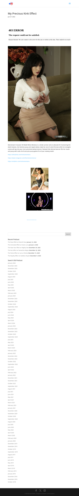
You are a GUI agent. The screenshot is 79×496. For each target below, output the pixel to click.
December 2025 (12, 266)
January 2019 (12, 474)
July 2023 (10, 340)
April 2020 (11, 433)
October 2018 (12, 482)
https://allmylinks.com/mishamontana (19, 154)
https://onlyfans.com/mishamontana (18, 161)
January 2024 (12, 326)
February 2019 (12, 471)
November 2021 (12, 381)
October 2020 (12, 416)
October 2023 (12, 334)
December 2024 (12, 298)
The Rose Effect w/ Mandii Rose (17, 242)
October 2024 (12, 304)
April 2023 (11, 345)
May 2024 (11, 318)
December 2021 (12, 378)
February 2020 (12, 438)
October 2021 (12, 383)
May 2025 (11, 285)
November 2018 (12, 479)
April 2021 (11, 400)
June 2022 (11, 367)
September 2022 (13, 364)
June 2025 (11, 282)
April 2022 (11, 370)
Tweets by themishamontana (31, 219)
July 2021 (10, 391)
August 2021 (11, 389)
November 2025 (12, 268)
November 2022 (12, 359)
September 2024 (13, 307)
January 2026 (12, 263)
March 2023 (11, 348)
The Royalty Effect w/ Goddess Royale (19, 256)
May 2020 (11, 430)
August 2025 (11, 277)
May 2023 (11, 342)
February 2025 (12, 293)
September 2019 (13, 452)
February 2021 (12, 405)
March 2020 (11, 435)
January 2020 (12, 441)
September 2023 (13, 337)
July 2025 (10, 279)
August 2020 (11, 422)
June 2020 (11, 427)
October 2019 (12, 449)
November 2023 (12, 331)
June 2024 (11, 315)
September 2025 (13, 274)
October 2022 (12, 361)
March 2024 (11, 323)
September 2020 (13, 419)
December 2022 (12, 356)
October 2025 (12, 271)
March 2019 (11, 468)
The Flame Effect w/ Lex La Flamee (18, 253)
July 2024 (10, 312)
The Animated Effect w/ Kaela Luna (18, 245)
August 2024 (11, 309)
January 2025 (12, 296)
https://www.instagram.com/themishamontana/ (22, 158)
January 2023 (12, 353)
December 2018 (12, 476)
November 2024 (12, 301)
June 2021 (11, 394)
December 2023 (12, 329)
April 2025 (11, 288)
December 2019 (12, 443)
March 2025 (11, 290)
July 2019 (10, 457)
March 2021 (11, 402)
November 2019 (12, 446)
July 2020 (10, 424)
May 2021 (11, 397)
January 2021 (12, 408)
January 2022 (12, 375)
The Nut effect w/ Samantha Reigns (18, 250)
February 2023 (12, 350)
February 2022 (12, 372)
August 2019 (11, 454)
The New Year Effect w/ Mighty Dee (18, 247)
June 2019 (11, 460)
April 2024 (11, 320)
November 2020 (12, 413)
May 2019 (11, 463)
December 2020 (12, 411)
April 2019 (11, 465)
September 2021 (13, 386)
